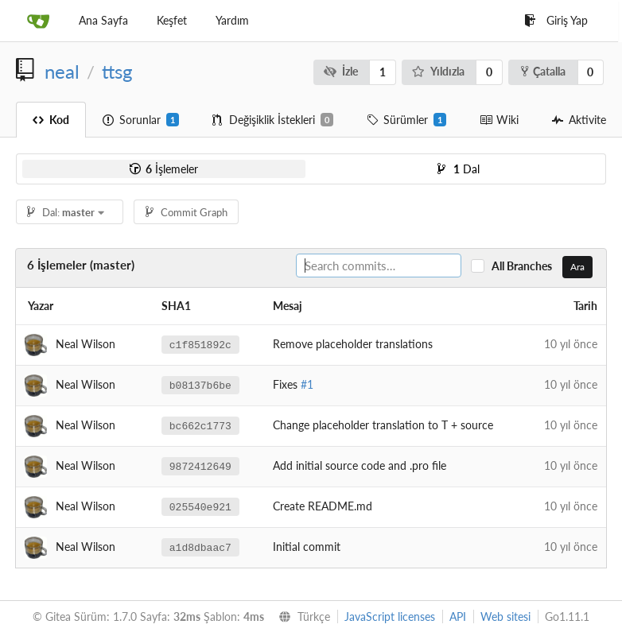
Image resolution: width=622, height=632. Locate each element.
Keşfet (172, 20)
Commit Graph (186, 212)
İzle (341, 71)
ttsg (117, 71)
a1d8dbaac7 (200, 547)
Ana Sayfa (103, 20)
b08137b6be (200, 385)
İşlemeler (164, 169)
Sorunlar (141, 120)
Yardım (232, 20)
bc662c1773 (200, 425)
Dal (458, 169)
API (457, 616)
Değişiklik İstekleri (272, 120)
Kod (51, 119)
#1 (307, 384)
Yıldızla (438, 71)
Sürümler (406, 120)
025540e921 (200, 506)
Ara (577, 267)
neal (62, 71)
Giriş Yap (556, 20)
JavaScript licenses (389, 616)
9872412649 (200, 466)
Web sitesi (505, 616)
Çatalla (543, 71)
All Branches (525, 266)
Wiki (499, 119)
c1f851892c (200, 344)
